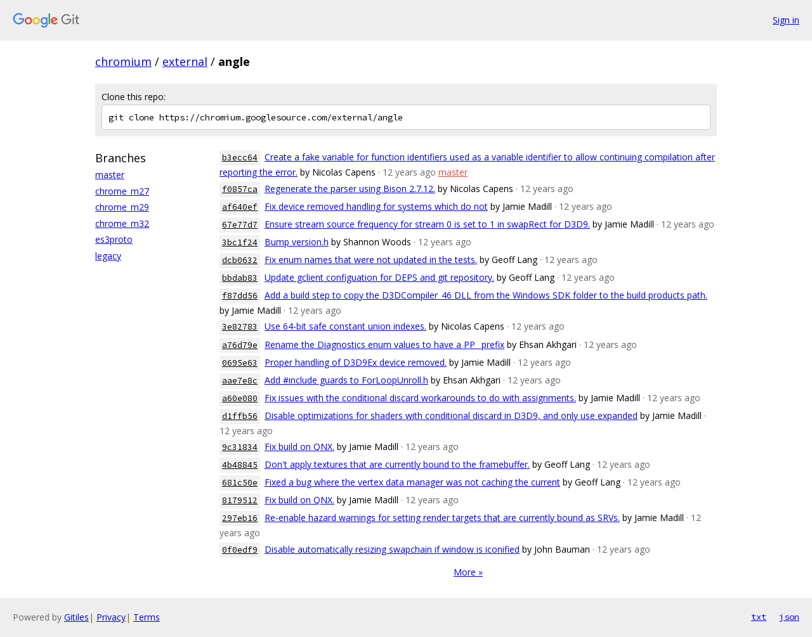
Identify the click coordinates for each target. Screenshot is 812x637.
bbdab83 (240, 278)
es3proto (114, 239)
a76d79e (240, 345)
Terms (146, 617)
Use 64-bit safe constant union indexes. (345, 326)
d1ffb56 (240, 416)
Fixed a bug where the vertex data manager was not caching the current (412, 482)
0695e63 (240, 362)
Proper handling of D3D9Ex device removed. (356, 362)
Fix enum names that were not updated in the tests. (371, 260)
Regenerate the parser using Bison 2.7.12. (350, 189)
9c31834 (240, 447)
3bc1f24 (240, 242)
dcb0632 (240, 260)
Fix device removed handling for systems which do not (376, 206)
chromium (123, 61)
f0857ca (240, 189)
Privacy (111, 617)
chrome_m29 (122, 207)
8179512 (240, 500)
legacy (108, 256)
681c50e (240, 482)
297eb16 (240, 518)
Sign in (786, 20)
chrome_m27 (122, 191)
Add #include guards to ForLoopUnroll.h (346, 380)
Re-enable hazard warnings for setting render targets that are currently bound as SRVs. (442, 518)
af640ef (240, 207)
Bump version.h (297, 242)
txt (758, 616)
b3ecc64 (240, 157)
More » (468, 572)
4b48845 (240, 465)
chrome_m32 (122, 223)
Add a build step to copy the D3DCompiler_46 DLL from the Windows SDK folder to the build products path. (486, 295)
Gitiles (76, 617)
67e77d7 (240, 224)
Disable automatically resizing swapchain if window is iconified (392, 549)
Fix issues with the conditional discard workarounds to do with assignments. (420, 398)
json (789, 616)
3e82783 (240, 326)
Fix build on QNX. (299, 447)
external (184, 61)
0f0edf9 (240, 549)
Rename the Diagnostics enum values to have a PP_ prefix (384, 344)
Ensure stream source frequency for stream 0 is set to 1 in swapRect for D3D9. (427, 224)
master (109, 175)
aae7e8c (240, 380)
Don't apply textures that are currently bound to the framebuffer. (397, 464)
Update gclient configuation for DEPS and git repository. (379, 277)
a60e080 (240, 398)
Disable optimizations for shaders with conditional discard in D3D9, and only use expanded (451, 415)
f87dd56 (240, 295)
